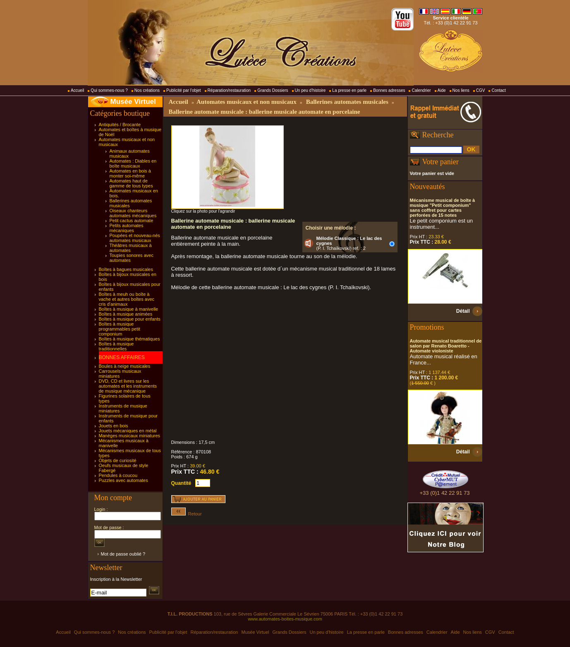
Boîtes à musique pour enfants (129, 318)
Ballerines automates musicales (347, 101)
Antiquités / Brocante (120, 124)
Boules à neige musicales (125, 366)
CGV (480, 90)
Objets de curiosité (118, 460)
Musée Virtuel (133, 101)
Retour (186, 513)
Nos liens (461, 90)
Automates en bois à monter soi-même (130, 173)
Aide (442, 90)
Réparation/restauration (229, 90)
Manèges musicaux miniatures (129, 435)
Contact (498, 90)
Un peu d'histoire (310, 90)
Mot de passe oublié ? (123, 553)
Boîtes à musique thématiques (129, 338)
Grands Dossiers (272, 90)
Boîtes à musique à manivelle (128, 309)
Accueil (77, 90)
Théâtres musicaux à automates (131, 248)
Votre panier (440, 162)
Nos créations (147, 90)
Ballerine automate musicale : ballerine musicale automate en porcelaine (264, 111)
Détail (463, 311)
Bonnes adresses (389, 90)
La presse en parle (349, 90)
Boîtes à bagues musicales (126, 269)
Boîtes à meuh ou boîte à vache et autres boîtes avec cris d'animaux (127, 299)
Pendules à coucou (118, 475)
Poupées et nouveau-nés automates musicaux (135, 238)
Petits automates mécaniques (127, 228)
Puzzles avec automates (123, 480)
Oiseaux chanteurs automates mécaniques (133, 213)
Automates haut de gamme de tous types (131, 183)
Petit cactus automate (131, 220)
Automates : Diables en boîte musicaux (133, 163)
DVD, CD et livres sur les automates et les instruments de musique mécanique (128, 386)
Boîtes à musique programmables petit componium (119, 328)
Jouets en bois (113, 425)
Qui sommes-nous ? (109, 90)
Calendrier (421, 90)
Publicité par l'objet (183, 90)
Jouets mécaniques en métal (128, 430)
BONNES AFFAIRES (122, 357)
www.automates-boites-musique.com (285, 618)
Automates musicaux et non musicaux (246, 101)
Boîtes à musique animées (126, 314)
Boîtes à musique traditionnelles (116, 346)
